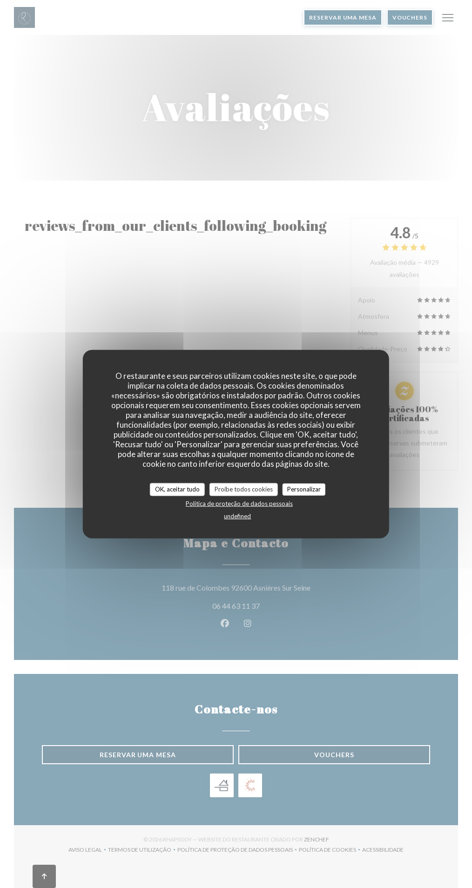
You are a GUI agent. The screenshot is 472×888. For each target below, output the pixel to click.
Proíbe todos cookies (244, 489)
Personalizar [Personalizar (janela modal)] (304, 489)
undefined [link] (237, 515)
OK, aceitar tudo (177, 489)
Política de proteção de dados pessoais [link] (239, 503)
